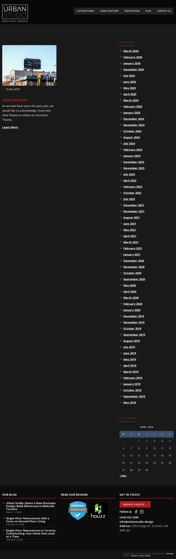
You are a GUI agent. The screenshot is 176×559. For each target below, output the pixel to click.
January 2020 (131, 310)
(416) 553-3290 (129, 517)
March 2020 (131, 298)
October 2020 (132, 273)
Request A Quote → (135, 504)
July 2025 (129, 75)
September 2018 (134, 396)
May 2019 (129, 359)
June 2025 (129, 82)
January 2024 (131, 156)
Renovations (132, 11)
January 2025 (131, 112)
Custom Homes (85, 11)
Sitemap (170, 554)
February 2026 (132, 57)
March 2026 (131, 51)
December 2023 (133, 162)
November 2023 (133, 168)
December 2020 (133, 261)
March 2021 (131, 242)
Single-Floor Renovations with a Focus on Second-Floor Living (27, 519)
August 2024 (131, 137)
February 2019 (132, 378)
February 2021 (132, 248)
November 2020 (133, 267)
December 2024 (133, 119)
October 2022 (132, 193)
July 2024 (129, 143)
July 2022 (129, 199)
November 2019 (133, 322)
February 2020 (132, 304)
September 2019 (134, 335)
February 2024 (132, 149)
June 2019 (129, 353)
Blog (148, 11)
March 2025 (131, 100)
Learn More (10, 127)
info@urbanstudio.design (136, 521)
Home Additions (109, 11)
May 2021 (129, 230)
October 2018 (132, 390)
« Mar (123, 475)
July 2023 (129, 174)
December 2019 (133, 316)
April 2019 (129, 365)
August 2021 (131, 217)
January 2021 (131, 254)
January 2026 (131, 63)
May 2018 (129, 402)
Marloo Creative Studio (140, 556)
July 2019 (129, 347)
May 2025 (129, 88)
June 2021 (129, 223)
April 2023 (129, 180)
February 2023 (132, 186)
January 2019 (131, 384)
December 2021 (133, 205)
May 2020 (129, 285)
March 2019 (131, 372)
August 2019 (131, 341)
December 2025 (133, 69)
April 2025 (129, 94)
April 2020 (129, 291)
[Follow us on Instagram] (142, 512)
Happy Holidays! (14, 100)
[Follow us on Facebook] (136, 512)
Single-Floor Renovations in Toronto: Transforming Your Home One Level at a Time (31, 533)
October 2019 (132, 328)
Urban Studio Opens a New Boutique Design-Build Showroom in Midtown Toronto (31, 506)
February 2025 (132, 106)
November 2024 (133, 125)
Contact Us (164, 11)
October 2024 (132, 131)
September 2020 (134, 279)
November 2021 (133, 211)
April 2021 (129, 236)
